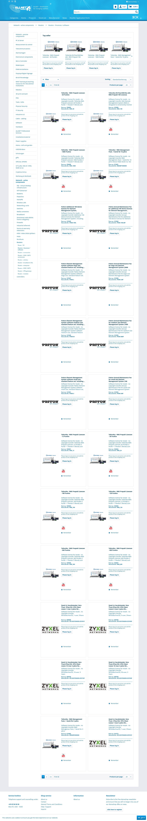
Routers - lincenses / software (24, 249)
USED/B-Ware (20, 149)
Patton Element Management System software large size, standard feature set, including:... (73, 265)
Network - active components (22, 181)
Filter (46, 79)
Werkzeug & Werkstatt (23, 176)
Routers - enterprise (23, 265)
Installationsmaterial (23, 137)
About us (44, 799)
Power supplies (21, 141)
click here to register (114, 809)
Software (19, 123)
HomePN (20, 200)
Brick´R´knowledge (22, 78)
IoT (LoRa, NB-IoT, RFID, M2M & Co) (24, 167)
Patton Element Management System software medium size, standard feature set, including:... (73, 322)
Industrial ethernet (23, 225)
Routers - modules (23, 274)
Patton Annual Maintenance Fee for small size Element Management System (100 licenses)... (120, 379)
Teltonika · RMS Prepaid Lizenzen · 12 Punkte (73, 435)
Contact (43, 802)
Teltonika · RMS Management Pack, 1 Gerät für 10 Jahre (121, 56)
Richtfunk (20, 239)
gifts (17, 158)
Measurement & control (24, 45)
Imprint (43, 809)
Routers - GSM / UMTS (24, 268)
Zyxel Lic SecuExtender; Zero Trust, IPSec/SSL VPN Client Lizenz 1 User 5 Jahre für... (119, 721)
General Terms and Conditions (51, 804)
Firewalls (20, 222)
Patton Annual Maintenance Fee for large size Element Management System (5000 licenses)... (120, 266)
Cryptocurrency (21, 172)
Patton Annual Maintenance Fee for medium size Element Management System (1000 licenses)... (120, 323)
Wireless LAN (21, 203)
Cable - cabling (21, 119)
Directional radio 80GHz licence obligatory (25, 218)
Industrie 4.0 (20, 114)
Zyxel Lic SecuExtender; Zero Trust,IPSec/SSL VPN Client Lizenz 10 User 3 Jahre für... (71, 664)
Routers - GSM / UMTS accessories (24, 256)
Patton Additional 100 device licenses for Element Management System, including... (71, 209)
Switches (20, 209)
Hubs (18, 236)
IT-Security (19, 110)
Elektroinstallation (22, 69)
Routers (19, 242)
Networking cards (23, 206)
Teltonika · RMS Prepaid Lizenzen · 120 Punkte (120, 492)
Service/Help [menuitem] (131, 2)
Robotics (19, 90)
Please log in (48, 68)
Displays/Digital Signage (24, 73)
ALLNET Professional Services (23, 132)
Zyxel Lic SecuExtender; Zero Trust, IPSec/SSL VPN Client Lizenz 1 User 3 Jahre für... (71, 607)
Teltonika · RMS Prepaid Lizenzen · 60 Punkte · (51, 56)
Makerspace (20, 65)
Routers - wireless (23, 260)
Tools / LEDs (20, 102)
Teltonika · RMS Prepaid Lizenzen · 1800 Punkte (96, 56)
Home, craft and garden (24, 145)
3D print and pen (22, 94)
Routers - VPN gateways (25, 271)
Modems (20, 194)
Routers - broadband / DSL (25, 263)
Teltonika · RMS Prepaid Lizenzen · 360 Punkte (73, 549)
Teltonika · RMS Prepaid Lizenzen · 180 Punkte (73, 492)
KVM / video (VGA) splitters (26, 233)
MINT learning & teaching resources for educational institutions (25, 84)
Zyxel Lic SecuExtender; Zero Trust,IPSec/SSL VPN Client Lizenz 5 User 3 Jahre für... (119, 607)
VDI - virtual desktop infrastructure (24, 187)
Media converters (23, 212)
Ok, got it (141, 818)
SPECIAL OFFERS (21, 162)
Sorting (107, 79)
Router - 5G (21, 245)
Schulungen (20, 153)
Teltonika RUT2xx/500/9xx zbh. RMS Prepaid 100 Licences (74, 57)
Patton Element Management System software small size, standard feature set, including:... (73, 379)
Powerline (20, 197)
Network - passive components (22, 35)
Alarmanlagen (21, 53)
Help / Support (46, 807)
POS (17, 98)
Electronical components (24, 57)
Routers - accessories (24, 252)
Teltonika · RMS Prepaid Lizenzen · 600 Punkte (120, 549)
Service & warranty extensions (23, 229)
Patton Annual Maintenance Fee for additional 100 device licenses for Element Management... (120, 208)
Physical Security (21, 106)
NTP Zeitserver (22, 191)
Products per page (116, 85)
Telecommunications (23, 49)
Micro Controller (21, 61)
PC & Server (20, 40)
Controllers (20, 277)
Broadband (21, 215)
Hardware (19, 127)
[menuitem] (115, 7)
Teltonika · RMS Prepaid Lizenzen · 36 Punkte (120, 435)
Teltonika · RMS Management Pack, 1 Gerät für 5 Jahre (71, 720)
